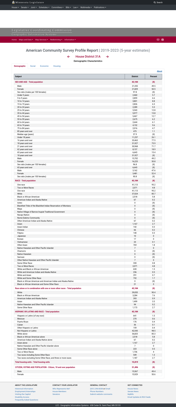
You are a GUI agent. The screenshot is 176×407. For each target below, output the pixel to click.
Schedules (43, 7)
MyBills (131, 394)
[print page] (162, 40)
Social (32, 66)
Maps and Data (25, 40)
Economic (44, 66)
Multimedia (85, 7)
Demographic (20, 66)
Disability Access (22, 397)
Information (69, 40)
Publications (99, 7)
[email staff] (158, 40)
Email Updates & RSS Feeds (139, 397)
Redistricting (55, 40)
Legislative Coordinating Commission (42, 30)
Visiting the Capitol (23, 394)
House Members (59, 391)
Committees (57, 7)
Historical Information (24, 389)
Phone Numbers (96, 391)
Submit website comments (101, 394)
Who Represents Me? (61, 389)
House (14, 7)
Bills (67, 7)
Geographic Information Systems (34, 34)
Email (107, 389)
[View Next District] (107, 57)
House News (133, 389)
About (159, 71)
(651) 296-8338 (96, 389)
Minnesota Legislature (28, 2)
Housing (57, 66)
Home (14, 40)
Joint (33, 7)
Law (75, 7)
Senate (24, 7)
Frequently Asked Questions (26, 400)
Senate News (133, 391)
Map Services (40, 40)
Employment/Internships (25, 391)
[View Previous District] (69, 57)
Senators (56, 394)
